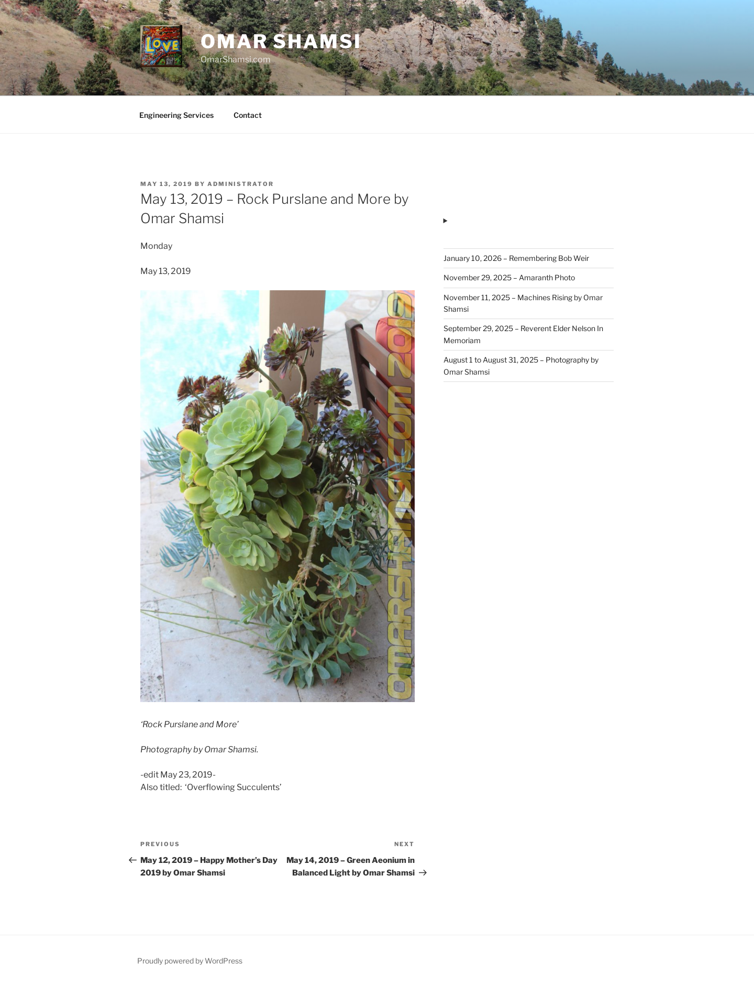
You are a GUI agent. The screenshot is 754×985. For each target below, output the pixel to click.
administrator (240, 184)
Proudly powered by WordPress (189, 960)
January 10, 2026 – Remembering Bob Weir (516, 258)
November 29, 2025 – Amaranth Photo (509, 277)
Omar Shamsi (281, 41)
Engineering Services (176, 115)
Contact (248, 115)
